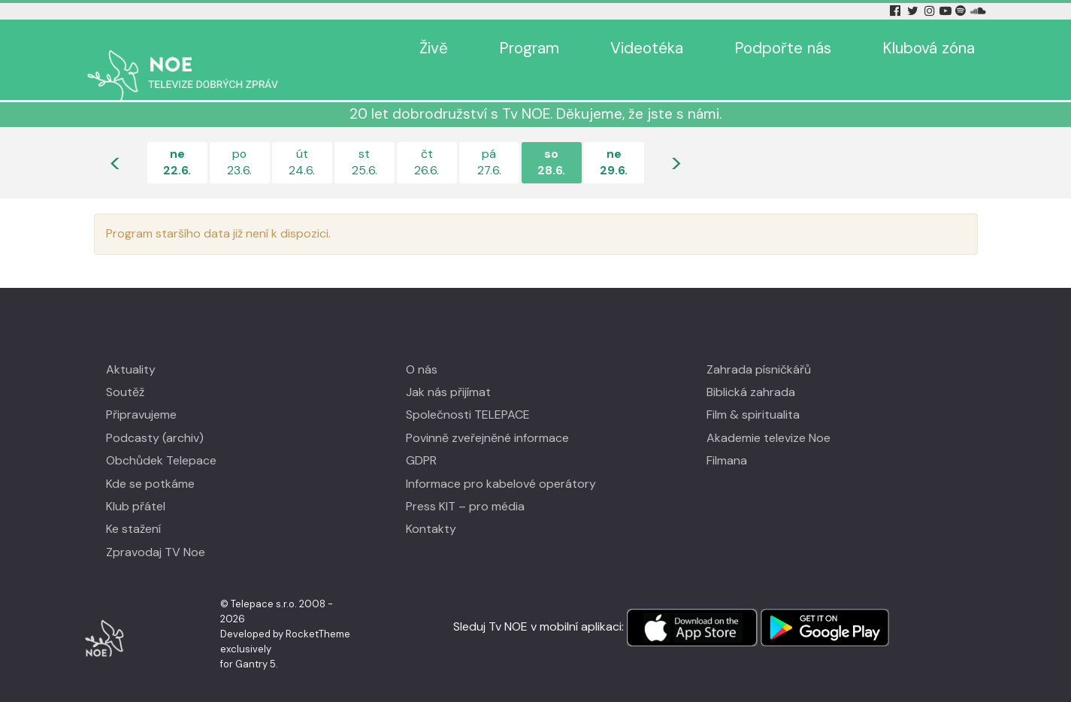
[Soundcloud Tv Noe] (978, 11)
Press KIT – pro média (465, 484)
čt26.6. (426, 140)
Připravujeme (141, 393)
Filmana (726, 438)
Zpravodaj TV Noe (155, 530)
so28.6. (551, 140)
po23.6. (239, 140)
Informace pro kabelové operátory (501, 462)
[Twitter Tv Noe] (914, 11)
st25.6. (364, 140)
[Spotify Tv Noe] (962, 11)
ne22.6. (177, 140)
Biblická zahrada (750, 370)
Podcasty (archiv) (155, 416)
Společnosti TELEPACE (468, 393)
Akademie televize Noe (768, 416)
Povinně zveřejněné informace (487, 416)
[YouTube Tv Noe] (947, 11)
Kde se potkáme (150, 462)
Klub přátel (135, 484)
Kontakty (431, 507)
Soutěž (125, 370)
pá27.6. (489, 140)
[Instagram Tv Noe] (931, 11)
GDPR (421, 438)
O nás (421, 348)
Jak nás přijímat (448, 370)
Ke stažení (133, 507)
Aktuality (131, 348)
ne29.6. (614, 140)
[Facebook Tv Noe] (896, 11)
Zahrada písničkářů (758, 348)
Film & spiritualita (753, 393)
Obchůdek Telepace (161, 438)
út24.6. (302, 140)
